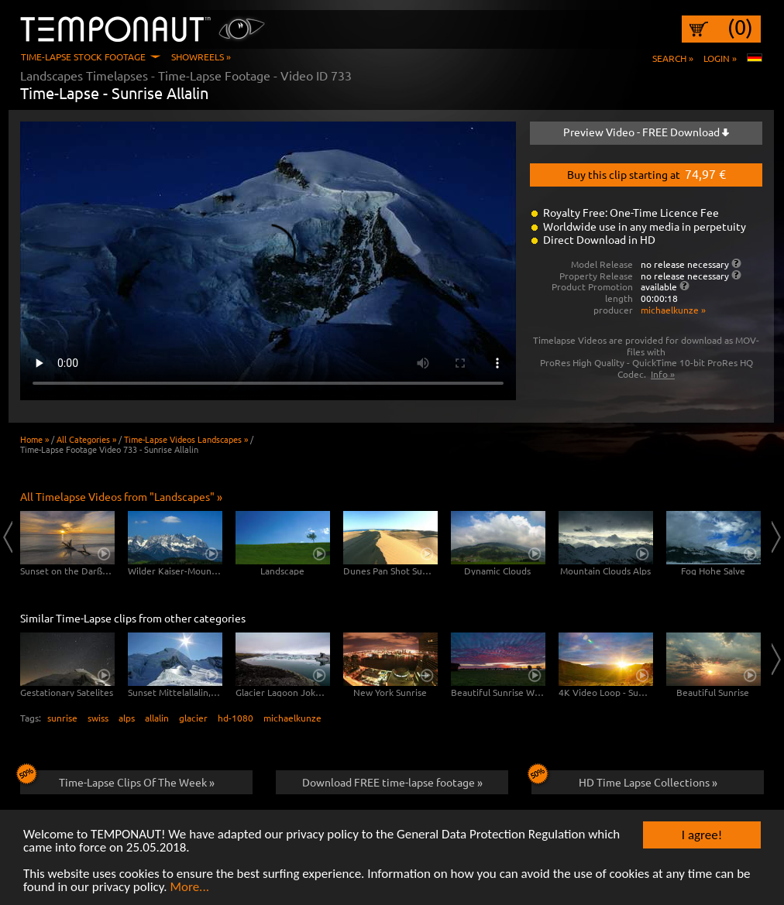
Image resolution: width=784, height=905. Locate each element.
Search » (672, 58)
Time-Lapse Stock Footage (83, 56)
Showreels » (201, 56)
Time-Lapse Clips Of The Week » (117, 779)
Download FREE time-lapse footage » (392, 782)
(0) (740, 27)
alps (127, 717)
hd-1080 (235, 717)
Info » (663, 374)
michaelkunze (292, 717)
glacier (193, 717)
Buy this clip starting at (646, 173)
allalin (157, 717)
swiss (98, 717)
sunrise (62, 717)
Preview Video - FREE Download (646, 132)
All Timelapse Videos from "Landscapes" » (121, 496)
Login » (720, 58)
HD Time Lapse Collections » (624, 779)
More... (189, 887)
